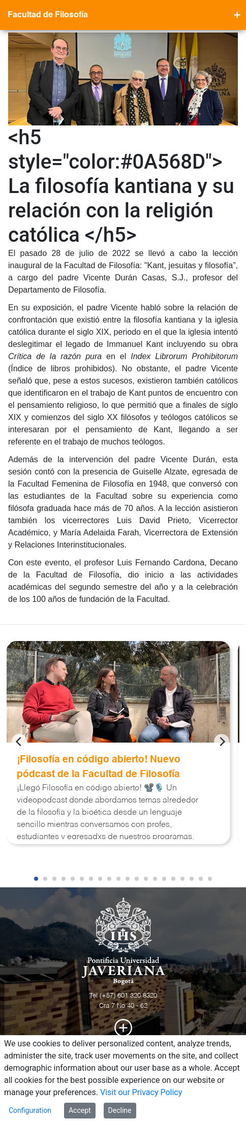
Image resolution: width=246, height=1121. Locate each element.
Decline (120, 1110)
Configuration (30, 1110)
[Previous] (19, 741)
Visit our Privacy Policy (141, 1092)
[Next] (221, 741)
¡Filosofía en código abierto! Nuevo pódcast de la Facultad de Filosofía (98, 767)
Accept (80, 1110)
